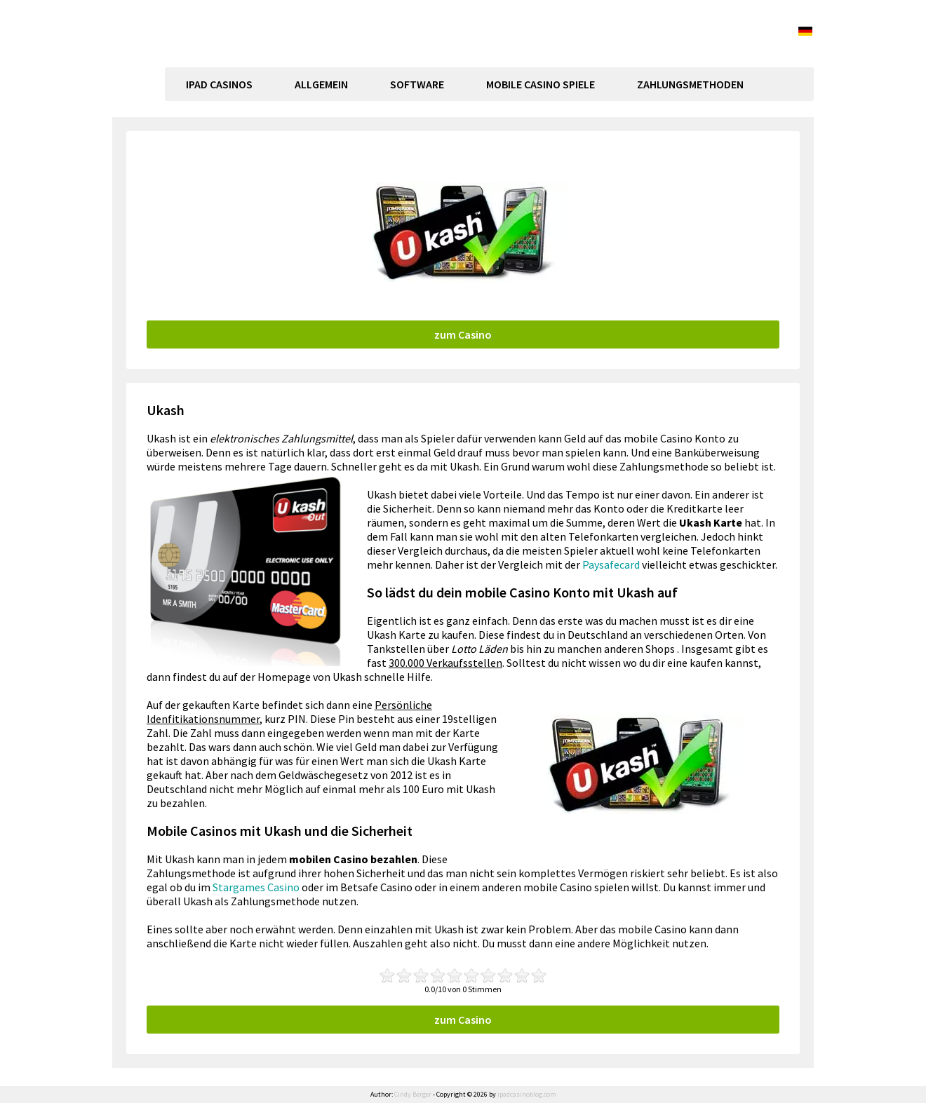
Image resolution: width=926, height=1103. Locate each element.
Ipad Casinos (219, 84)
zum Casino (463, 334)
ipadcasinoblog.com (242, 60)
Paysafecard (611, 564)
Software (417, 84)
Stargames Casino (256, 887)
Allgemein (321, 84)
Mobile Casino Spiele (540, 84)
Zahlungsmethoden (690, 84)
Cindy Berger (412, 1094)
